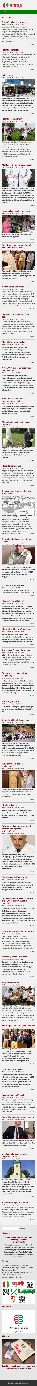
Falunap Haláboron (10, 50)
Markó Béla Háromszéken (14, 342)
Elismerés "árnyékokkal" (13, 601)
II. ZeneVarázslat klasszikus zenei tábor (16, 1265)
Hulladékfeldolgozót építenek (15, 1202)
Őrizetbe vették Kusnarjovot (14, 877)
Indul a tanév (8, 75)
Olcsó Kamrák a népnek (13, 1069)
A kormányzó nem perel (13, 287)
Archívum (25, 1383)
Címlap (10, 1383)
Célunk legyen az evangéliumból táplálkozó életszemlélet (16, 246)
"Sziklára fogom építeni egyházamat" (12, 765)
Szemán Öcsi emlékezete (13, 1095)
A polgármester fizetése (13, 585)
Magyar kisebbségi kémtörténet (16, 629)
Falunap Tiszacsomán (12, 119)
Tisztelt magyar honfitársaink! (12, 1277)
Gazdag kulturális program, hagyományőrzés (14, 1155)
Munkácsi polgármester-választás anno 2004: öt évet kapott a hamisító (17, 901)
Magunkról (17, 1383)
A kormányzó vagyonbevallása (16, 650)
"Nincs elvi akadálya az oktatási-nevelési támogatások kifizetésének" (16, 828)
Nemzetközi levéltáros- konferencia (18, 931)
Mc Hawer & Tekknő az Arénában (17, 165)
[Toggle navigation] (4, 12)
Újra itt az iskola (9, 805)
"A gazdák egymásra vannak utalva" (18, 1117)
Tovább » (32, 44)
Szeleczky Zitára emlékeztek (15, 957)
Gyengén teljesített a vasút (14, 22)
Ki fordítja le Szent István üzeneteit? (18, 1025)
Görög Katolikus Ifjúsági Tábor (16, 720)
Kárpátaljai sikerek (10, 982)
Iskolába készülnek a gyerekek (16, 211)
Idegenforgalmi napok (12, 466)
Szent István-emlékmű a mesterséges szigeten (13, 399)
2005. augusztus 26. (11, 701)
